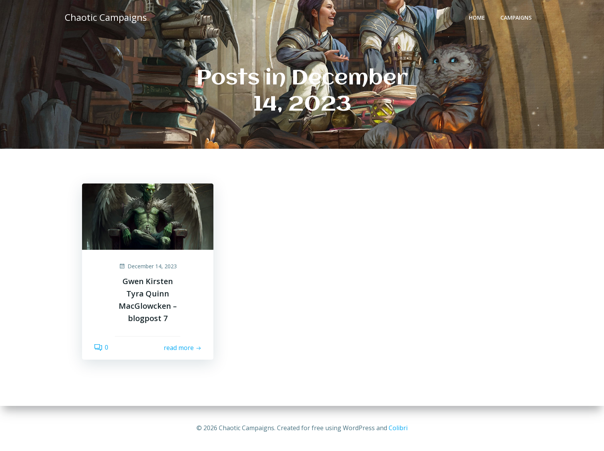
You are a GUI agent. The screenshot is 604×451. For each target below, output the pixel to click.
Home (477, 17)
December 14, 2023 (148, 266)
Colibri (398, 428)
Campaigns (516, 17)
